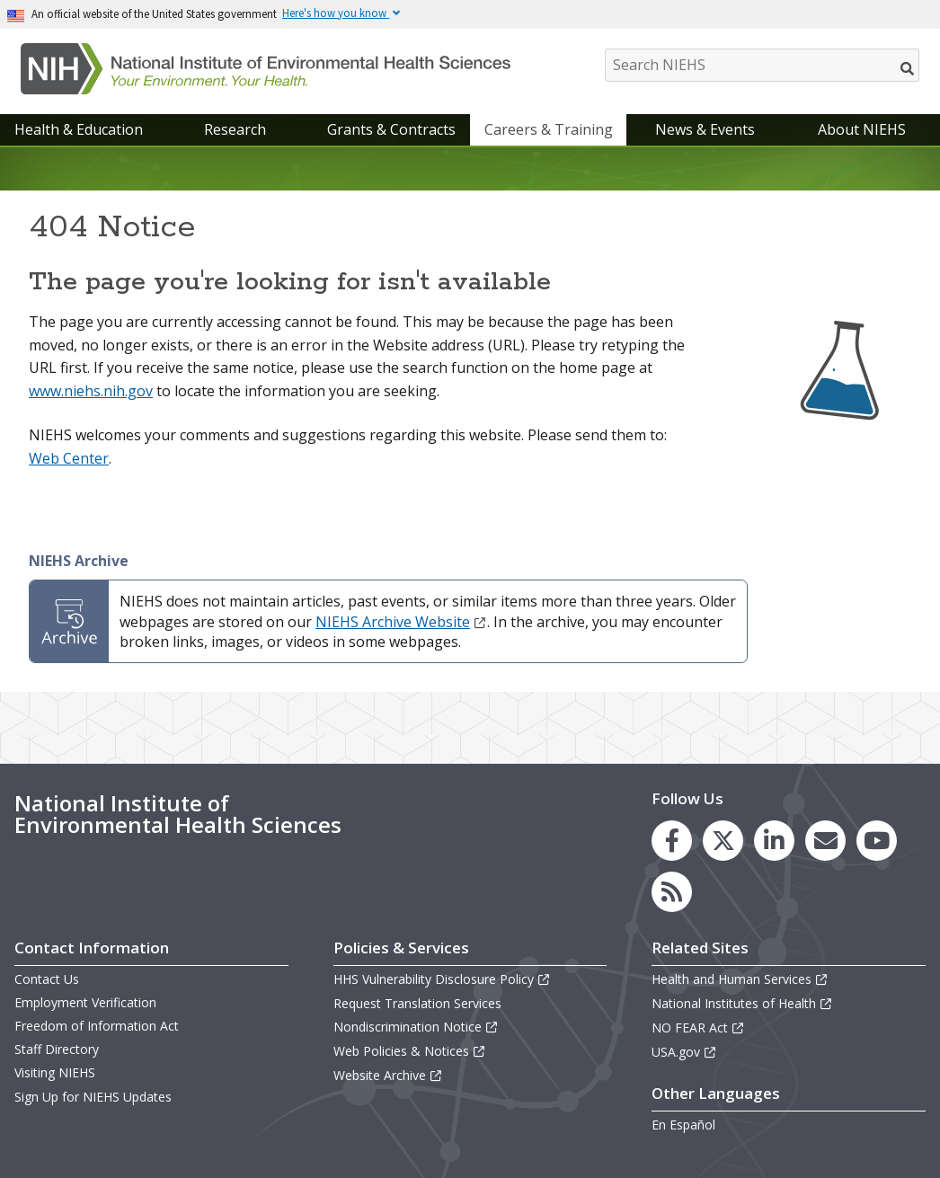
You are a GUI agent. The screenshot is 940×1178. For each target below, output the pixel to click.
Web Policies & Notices (409, 1050)
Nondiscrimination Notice (416, 1026)
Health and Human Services (740, 979)
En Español (683, 1124)
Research (235, 129)
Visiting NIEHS (54, 1072)
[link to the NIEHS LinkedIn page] (774, 840)
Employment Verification (85, 1002)
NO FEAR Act (698, 1027)
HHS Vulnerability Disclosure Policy (442, 979)
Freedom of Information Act (96, 1025)
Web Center (69, 458)
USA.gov (684, 1051)
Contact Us (46, 979)
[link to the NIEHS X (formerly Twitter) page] (723, 840)
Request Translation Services (417, 1003)
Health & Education (78, 129)
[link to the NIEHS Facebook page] (672, 840)
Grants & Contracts (391, 129)
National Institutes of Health (742, 1003)
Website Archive (388, 1075)
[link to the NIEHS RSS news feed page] (672, 892)
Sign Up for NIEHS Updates (93, 1096)
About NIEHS (862, 129)
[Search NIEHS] (762, 65)
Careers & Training (548, 129)
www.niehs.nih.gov (91, 391)
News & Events (705, 129)
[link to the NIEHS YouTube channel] (876, 840)
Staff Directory (56, 1049)
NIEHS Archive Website (401, 622)
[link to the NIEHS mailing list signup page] (825, 840)
